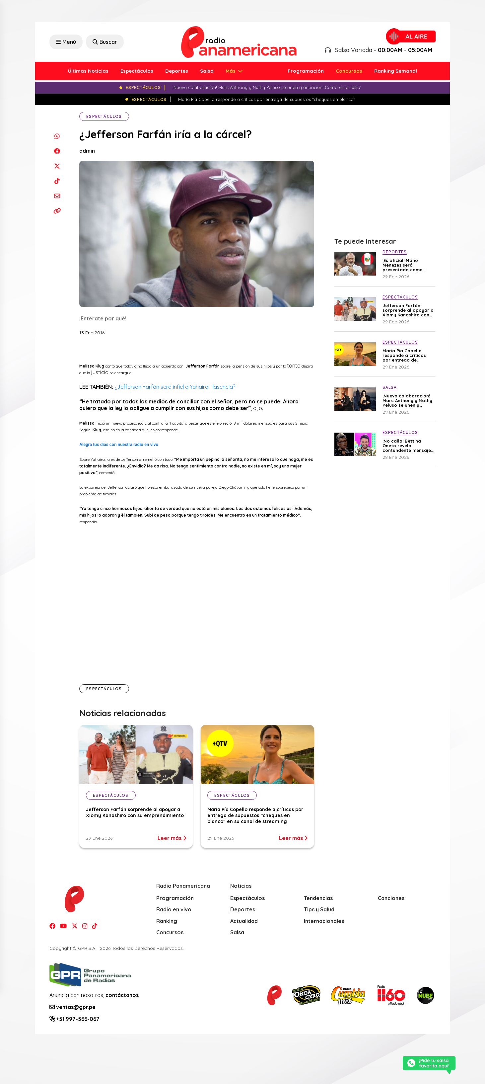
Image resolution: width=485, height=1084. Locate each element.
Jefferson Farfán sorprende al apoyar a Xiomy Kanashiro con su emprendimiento (135, 812)
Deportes (176, 71)
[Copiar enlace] (56, 210)
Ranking (166, 921)
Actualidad (244, 921)
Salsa (207, 71)
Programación (306, 71)
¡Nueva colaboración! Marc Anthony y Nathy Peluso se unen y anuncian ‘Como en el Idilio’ (407, 400)
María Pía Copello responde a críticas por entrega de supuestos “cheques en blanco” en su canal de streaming (255, 815)
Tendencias (318, 898)
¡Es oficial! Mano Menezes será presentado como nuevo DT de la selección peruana (403, 265)
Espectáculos (136, 71)
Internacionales (324, 921)
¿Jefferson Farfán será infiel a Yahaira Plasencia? (174, 386)
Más (231, 71)
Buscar (105, 42)
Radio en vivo (173, 909)
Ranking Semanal (395, 71)
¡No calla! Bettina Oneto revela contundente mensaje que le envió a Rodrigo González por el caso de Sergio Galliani (407, 446)
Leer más (172, 838)
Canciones (391, 898)
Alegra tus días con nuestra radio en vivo (118, 444)
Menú (66, 42)
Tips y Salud (319, 909)
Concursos (349, 71)
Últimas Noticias (88, 71)
